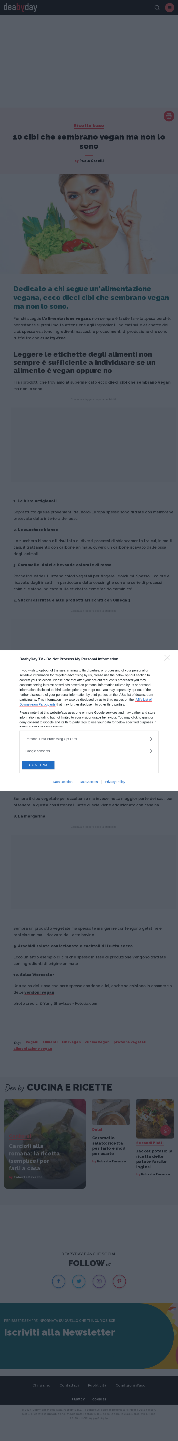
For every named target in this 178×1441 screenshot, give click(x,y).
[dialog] (89, 720)
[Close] (169, 659)
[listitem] (89, 738)
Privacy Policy (115, 782)
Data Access (89, 782)
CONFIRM (44, 765)
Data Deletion (63, 782)
